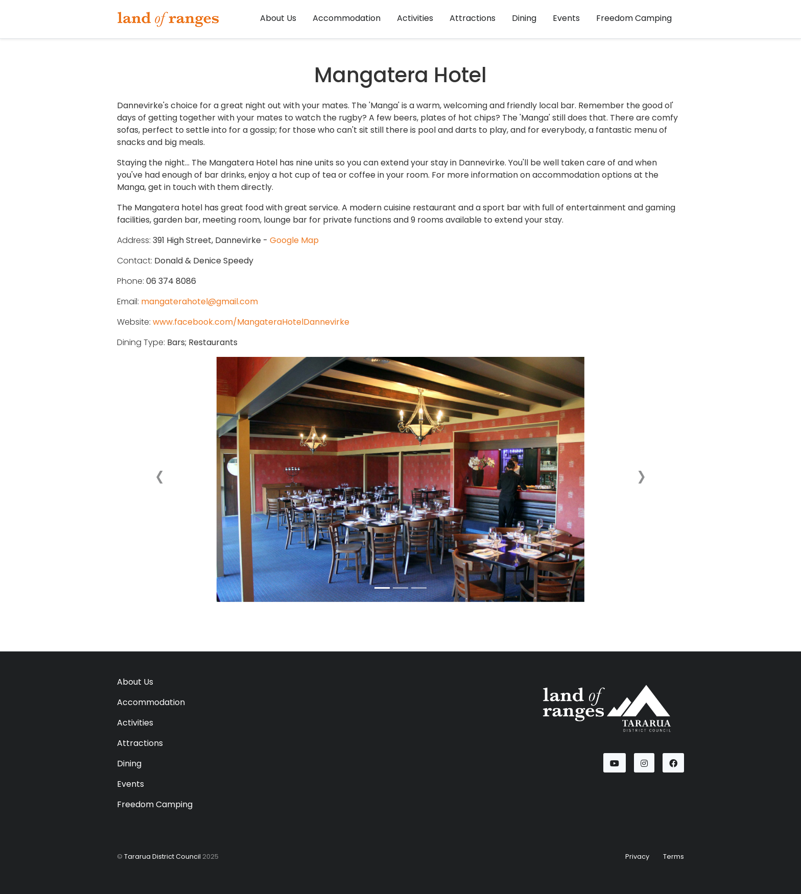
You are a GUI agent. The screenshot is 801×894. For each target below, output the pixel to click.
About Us (278, 18)
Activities (415, 18)
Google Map (294, 240)
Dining (524, 18)
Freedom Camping (634, 18)
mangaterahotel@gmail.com (199, 301)
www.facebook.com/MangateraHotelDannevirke (251, 322)
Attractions (473, 18)
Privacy (637, 856)
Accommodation (347, 18)
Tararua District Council (162, 856)
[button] (159, 479)
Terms (673, 856)
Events (566, 18)
